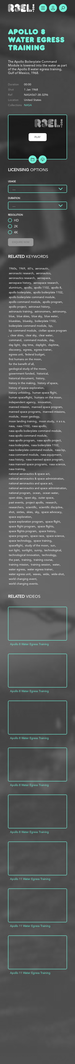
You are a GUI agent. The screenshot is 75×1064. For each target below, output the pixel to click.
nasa (11, 426)
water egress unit (20, 574)
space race (37, 535)
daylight (41, 344)
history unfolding (19, 392)
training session (40, 564)
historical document (21, 378)
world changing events (23, 583)
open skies (15, 497)
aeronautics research (22, 278)
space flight (52, 521)
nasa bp (60, 450)
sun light (14, 550)
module (13, 416)
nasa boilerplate (19, 445)
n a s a (60, 421)
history (40, 378)
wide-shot (57, 574)
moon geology (30, 416)
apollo (28, 287)
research (51, 502)
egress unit (16, 354)
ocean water (50, 492)
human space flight (44, 392)
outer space (45, 497)
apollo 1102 (41, 287)
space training (42, 540)
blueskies (14, 321)
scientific (31, 507)
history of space (47, 383)
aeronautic (41, 268)
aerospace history (20, 282)
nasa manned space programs (28, 464)
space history (47, 531)
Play (38, 137)
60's (30, 268)
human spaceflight (20, 397)
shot (11, 512)
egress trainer (42, 349)
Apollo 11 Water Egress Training (30, 879)
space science (55, 535)
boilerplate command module (27, 325)
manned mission (19, 407)
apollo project (17, 306)
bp (50, 325)
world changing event (22, 578)
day (51, 340)
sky (37, 512)
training (26, 559)
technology (49, 555)
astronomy (59, 311)
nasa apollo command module (28, 435)
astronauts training (20, 311)
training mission (18, 564)
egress (27, 349)
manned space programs (24, 411)
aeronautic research (21, 273)
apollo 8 (56, 287)
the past (14, 559)
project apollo (34, 502)
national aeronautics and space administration (37, 488)
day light (14, 344)
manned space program (47, 407)
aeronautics (43, 273)
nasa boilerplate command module (31, 450)
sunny (38, 550)
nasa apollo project (49, 440)
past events (16, 502)
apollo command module (24, 301)
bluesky (27, 321)
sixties (20, 512)
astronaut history (39, 306)
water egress (17, 569)
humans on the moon (47, 397)
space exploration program (26, 521)
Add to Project (33, 159)
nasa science (57, 464)
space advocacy (51, 512)
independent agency (22, 402)
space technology (20, 540)
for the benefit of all (21, 364)
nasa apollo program (22, 440)
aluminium (15, 287)
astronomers (42, 311)
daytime (53, 344)
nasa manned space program (44, 459)
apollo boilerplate (20, 292)
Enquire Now (20, 242)
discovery (15, 349)
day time (27, 344)
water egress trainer (40, 569)
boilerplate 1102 (45, 321)
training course (43, 559)
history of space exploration (26, 387)
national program (19, 492)
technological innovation (24, 555)
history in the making (22, 383)
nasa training (17, 469)
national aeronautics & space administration (36, 478)
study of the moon (36, 545)
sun (53, 545)
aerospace (43, 278)
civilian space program (53, 330)
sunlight (27, 550)
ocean (36, 492)
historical (42, 373)
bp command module (22, 330)
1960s (12, 268)
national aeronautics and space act (30, 483)
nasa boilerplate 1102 (44, 445)
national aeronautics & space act (29, 473)
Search (63, 8)
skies (30, 512)
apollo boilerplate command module (32, 297)
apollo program (52, 301)
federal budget (34, 354)
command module (35, 340)
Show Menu (43, 8)
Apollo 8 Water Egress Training (29, 644)
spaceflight (16, 545)
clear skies (16, 335)
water (56, 564)
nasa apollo (39, 426)
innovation (44, 402)
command (15, 340)
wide (46, 574)
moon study (46, 421)
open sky (30, 497)
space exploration (20, 516)
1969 (22, 268)
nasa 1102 (23, 426)
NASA (28, 105)
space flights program (22, 531)
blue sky (37, 316)
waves (37, 574)
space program (18, 535)
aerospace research (45, 282)
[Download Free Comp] (43, 159)
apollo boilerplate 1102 (47, 292)
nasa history (16, 459)
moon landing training (23, 421)
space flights (45, 526)
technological (52, 550)
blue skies (23, 316)
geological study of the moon (27, 368)
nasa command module (23, 454)
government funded (21, 373)
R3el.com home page (22, 8)
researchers (16, 507)
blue (11, 316)
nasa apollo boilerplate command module (35, 430)
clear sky (31, 335)
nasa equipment (51, 454)
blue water (51, 316)
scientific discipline (50, 507)
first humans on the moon (25, 359)
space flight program (22, 526)
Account (53, 8)
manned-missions (54, 411)
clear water (46, 335)
